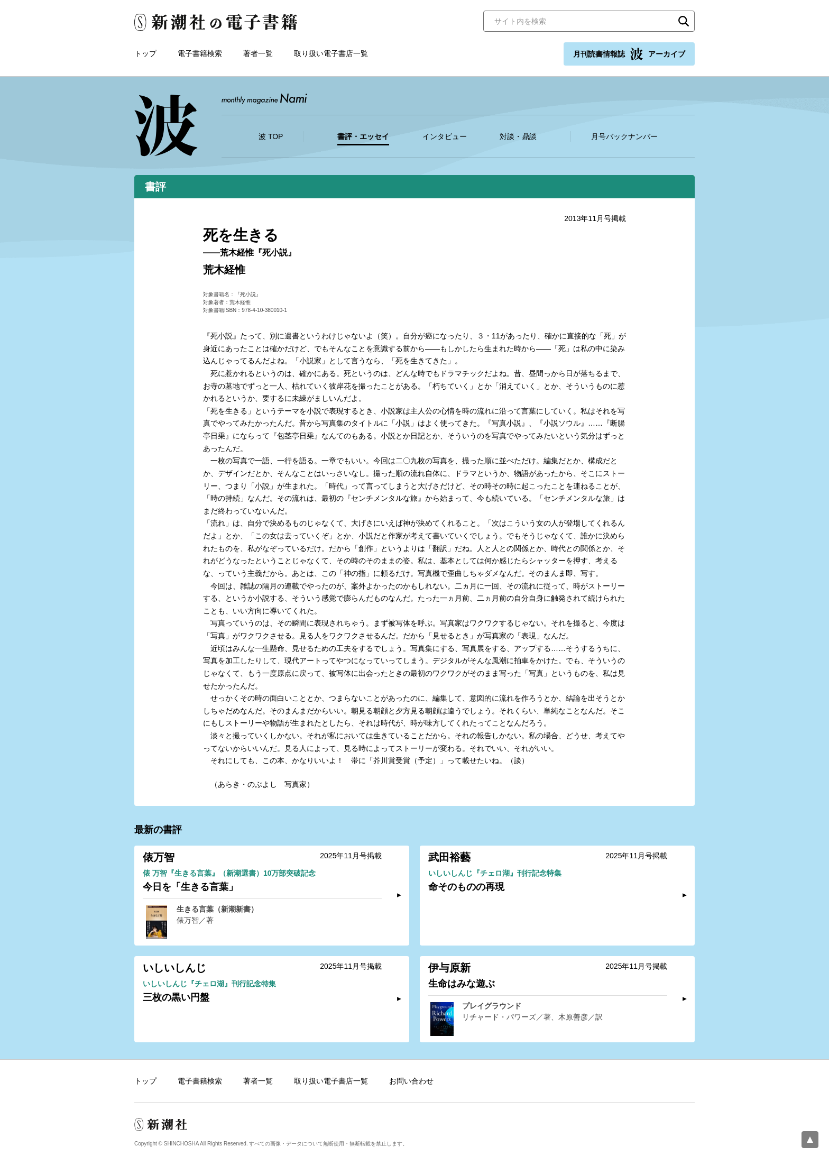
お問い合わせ (411, 1081)
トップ (145, 53)
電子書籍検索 (200, 53)
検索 (684, 21)
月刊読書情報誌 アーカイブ (629, 54)
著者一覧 (258, 53)
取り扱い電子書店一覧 (331, 53)
